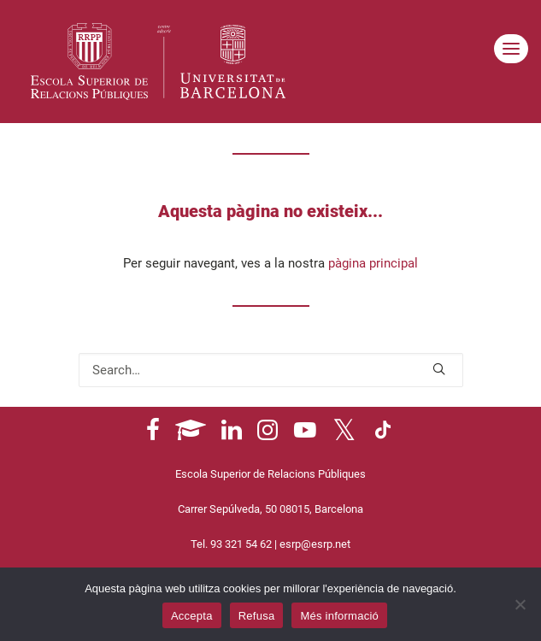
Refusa (256, 615)
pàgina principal (373, 263)
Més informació (339, 615)
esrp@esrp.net (314, 544)
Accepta (192, 615)
